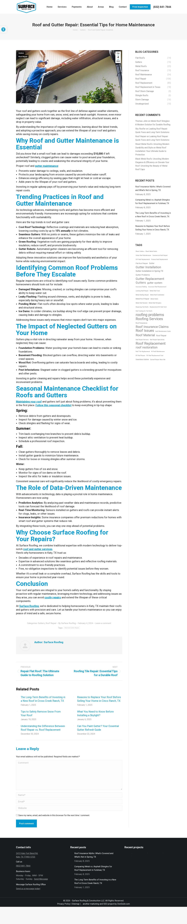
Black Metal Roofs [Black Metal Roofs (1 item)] (151, 251)
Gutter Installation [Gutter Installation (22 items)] (148, 267)
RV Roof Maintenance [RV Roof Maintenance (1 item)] (158, 351)
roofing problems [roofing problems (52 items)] (150, 315)
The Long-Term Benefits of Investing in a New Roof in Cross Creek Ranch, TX (43, 699)
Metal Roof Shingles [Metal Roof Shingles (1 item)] (155, 303)
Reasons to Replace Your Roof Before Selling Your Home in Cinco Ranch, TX (99, 699)
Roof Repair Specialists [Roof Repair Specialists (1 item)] (157, 340)
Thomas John (141, 121)
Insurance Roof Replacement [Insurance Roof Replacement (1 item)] (157, 287)
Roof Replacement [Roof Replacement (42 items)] (151, 343)
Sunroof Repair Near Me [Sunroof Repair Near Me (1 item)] (157, 359)
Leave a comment (103, 623)
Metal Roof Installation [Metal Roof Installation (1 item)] (157, 295)
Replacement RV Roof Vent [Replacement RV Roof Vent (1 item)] (158, 307)
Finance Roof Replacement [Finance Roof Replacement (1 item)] (159, 259)
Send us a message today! (28, 888)
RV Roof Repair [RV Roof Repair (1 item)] (140, 355)
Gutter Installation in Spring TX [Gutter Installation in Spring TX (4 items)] (149, 271)
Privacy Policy (64, 904)
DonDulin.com (123, 904)
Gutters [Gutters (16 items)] (141, 282)
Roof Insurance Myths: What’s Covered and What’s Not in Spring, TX (152, 188)
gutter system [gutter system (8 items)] (154, 282)
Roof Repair (22, 57)
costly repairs (53, 597)
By (67, 623)
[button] (3, 29)
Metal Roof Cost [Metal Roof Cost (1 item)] (155, 291)
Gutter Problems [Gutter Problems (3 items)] (143, 275)
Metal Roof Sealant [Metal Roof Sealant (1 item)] (141, 303)
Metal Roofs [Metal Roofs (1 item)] (154, 299)
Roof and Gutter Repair (72, 628)
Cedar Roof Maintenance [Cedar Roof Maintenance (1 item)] (143, 255)
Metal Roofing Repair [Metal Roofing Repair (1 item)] (142, 295)
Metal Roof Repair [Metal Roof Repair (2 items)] (142, 299)
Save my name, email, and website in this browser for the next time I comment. (54, 815)
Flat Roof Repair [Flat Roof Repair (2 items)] (142, 263)
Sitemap (75, 904)
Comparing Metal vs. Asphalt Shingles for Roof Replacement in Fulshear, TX (152, 202)
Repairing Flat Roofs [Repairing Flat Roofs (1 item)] (142, 307)
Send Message (41, 879)
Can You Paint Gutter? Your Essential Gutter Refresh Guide (98, 728)
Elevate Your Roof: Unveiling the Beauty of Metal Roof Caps (152, 166)
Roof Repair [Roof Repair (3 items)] (161, 335)
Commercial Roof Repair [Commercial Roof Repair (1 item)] (160, 255)
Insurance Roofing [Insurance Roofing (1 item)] (141, 287)
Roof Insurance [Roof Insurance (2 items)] (141, 323)
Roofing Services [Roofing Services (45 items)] (149, 319)
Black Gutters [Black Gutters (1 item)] (140, 251)
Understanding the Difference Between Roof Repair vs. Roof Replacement (43, 728)
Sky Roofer (140, 128)
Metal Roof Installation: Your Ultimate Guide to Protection (150, 151)
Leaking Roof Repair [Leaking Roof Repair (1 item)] (142, 291)
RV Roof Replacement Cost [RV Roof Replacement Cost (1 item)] (155, 355)
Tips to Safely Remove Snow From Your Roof (41, 713)
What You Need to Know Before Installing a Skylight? (95, 713)
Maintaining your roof (29, 401)
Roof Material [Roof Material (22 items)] (145, 335)
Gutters (21, 53)
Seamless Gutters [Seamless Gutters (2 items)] (142, 359)
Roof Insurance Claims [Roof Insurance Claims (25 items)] (152, 327)
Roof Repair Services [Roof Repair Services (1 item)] (142, 340)
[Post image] (17, 697)
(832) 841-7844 (162, 6)
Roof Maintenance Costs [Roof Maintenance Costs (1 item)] (163, 331)
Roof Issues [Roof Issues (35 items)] (145, 330)
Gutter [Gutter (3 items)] (151, 263)
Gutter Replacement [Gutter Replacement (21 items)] (150, 278)
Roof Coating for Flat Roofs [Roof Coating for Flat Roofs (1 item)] (144, 311)
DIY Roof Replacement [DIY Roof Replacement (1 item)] (143, 259)
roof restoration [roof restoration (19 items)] (147, 347)
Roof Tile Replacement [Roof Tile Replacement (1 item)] (143, 351)
